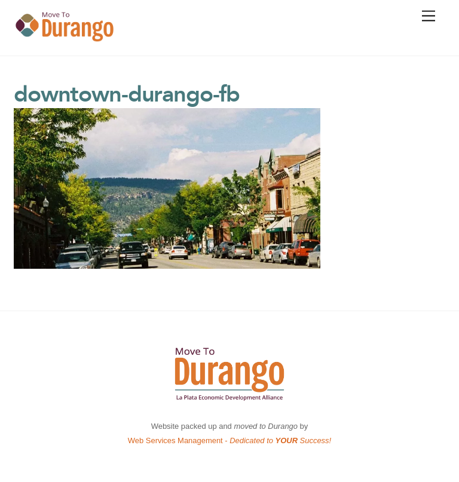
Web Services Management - (229, 440)
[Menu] (428, 16)
